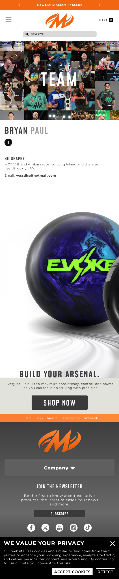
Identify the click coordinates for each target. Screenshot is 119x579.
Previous (20, 5)
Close (112, 544)
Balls (28, 418)
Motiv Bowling (59, 20)
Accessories (71, 418)
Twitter (45, 528)
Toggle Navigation (8, 20)
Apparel (52, 418)
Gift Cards (91, 418)
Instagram (74, 528)
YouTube (59, 528)
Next (99, 5)
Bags (39, 418)
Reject (105, 572)
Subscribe (59, 514)
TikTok (88, 528)
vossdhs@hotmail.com (36, 175)
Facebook (8, 142)
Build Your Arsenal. (59, 374)
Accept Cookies (72, 572)
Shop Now (59, 403)
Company (56, 468)
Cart (106, 20)
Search (27, 34)
